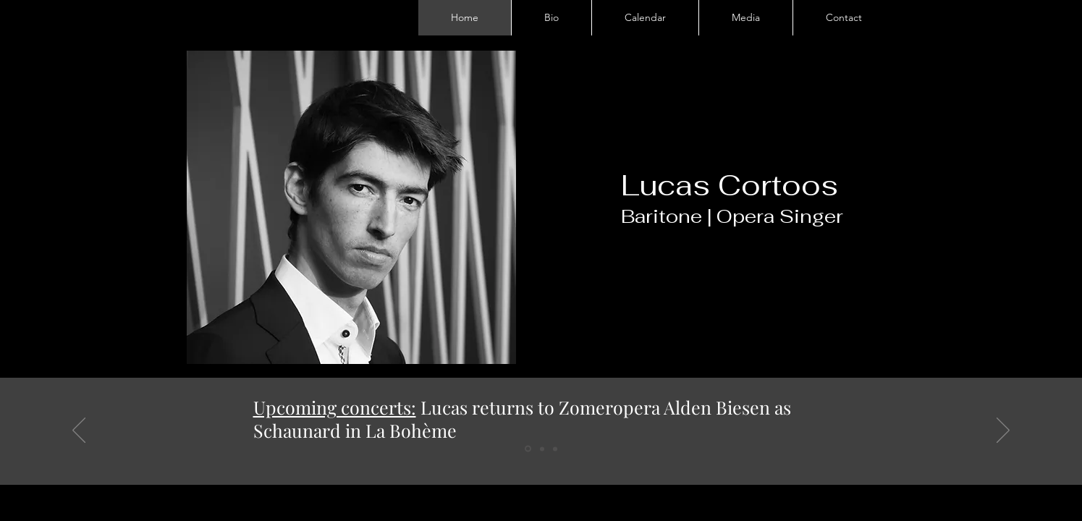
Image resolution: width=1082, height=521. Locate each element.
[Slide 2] (542, 448)
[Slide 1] (528, 449)
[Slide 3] (555, 448)
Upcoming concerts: (334, 407)
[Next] (1003, 431)
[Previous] (78, 431)
